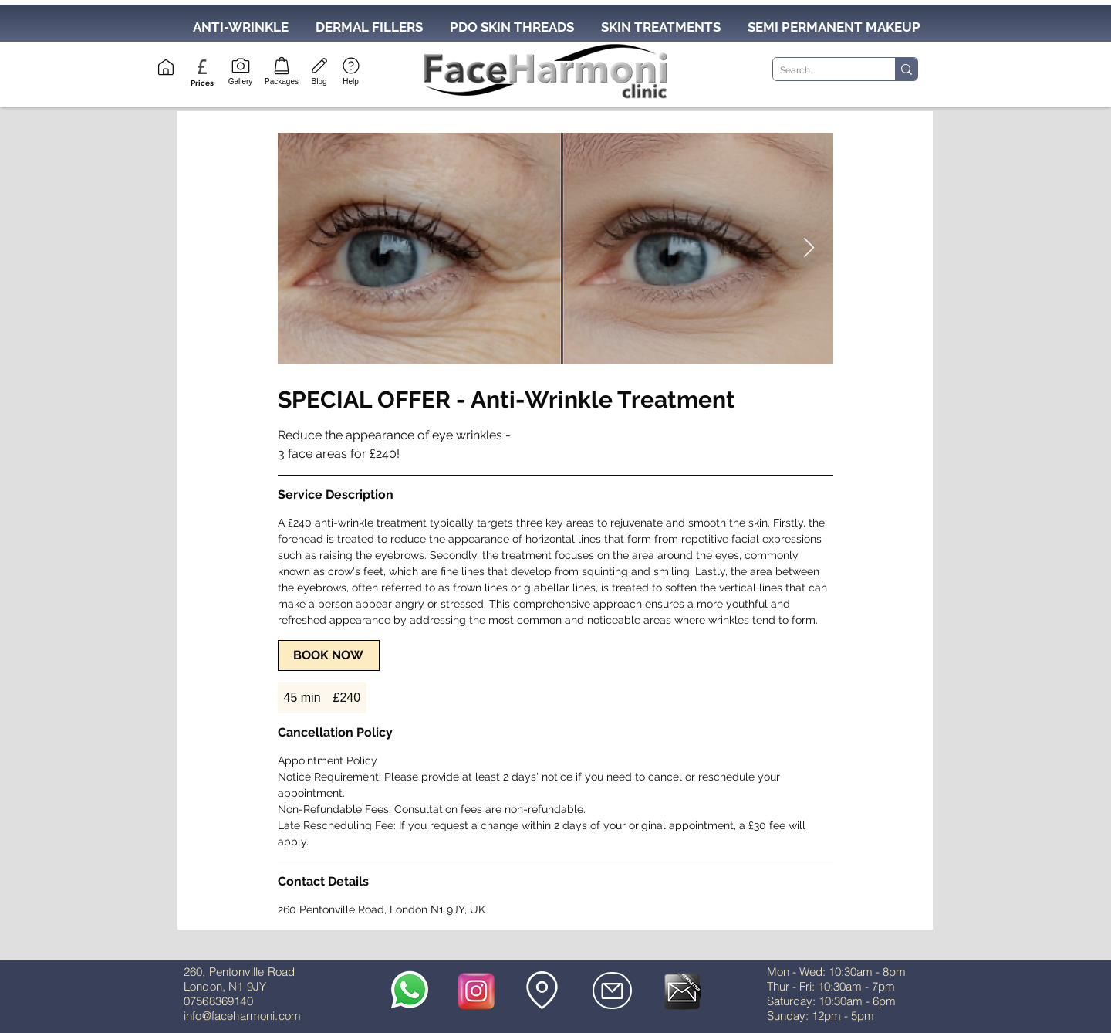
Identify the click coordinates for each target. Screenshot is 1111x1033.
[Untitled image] (555, 248)
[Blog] (319, 70)
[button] (201, 83)
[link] (329, 655)
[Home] (165, 67)
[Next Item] (809, 248)
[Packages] (282, 70)
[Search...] (821, 70)
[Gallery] (240, 70)
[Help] (351, 70)
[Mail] (612, 990)
